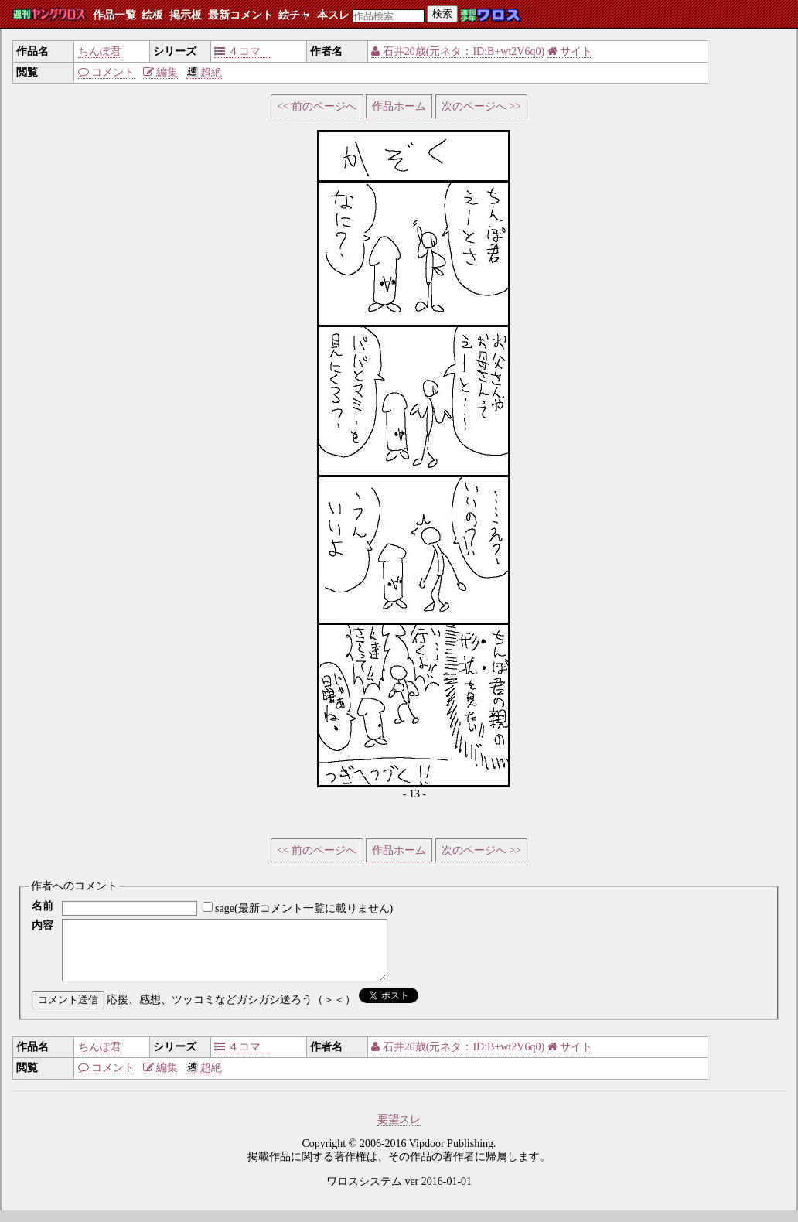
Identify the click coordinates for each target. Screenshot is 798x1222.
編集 (161, 72)
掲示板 (185, 15)
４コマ (242, 51)
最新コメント (240, 15)
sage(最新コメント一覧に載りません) (304, 908)
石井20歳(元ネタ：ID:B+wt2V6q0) (457, 51)
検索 (442, 13)
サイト (570, 51)
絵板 (152, 15)
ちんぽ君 (99, 51)
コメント (106, 72)
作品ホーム (399, 106)
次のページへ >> (481, 106)
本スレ (333, 15)
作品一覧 (114, 15)
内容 (42, 925)
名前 (42, 906)
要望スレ (399, 1131)
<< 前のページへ (316, 106)
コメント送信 (68, 1011)
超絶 (204, 72)
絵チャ (294, 15)
